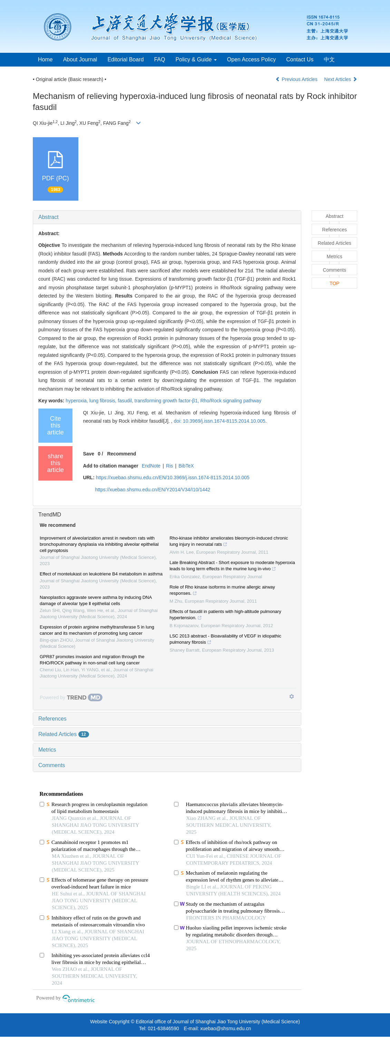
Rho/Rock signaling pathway (230, 400)
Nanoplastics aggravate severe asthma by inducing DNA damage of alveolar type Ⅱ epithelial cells (96, 600)
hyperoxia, (77, 400)
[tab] (167, 217)
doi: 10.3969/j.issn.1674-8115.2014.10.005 (219, 421)
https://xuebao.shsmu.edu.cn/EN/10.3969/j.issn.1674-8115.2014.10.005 (173, 477)
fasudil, (126, 400)
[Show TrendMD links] (291, 696)
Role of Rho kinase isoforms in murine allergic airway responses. (222, 590)
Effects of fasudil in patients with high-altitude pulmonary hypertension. (225, 615)
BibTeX (186, 466)
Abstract (48, 217)
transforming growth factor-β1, (168, 400)
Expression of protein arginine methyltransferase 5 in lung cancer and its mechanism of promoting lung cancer (97, 630)
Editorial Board (125, 59)
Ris (169, 466)
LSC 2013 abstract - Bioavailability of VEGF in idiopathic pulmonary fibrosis (225, 639)
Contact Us (299, 59)
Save (88, 453)
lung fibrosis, (103, 400)
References (52, 719)
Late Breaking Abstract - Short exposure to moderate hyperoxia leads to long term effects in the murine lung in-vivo (232, 566)
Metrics (47, 750)
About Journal (80, 59)
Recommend (121, 453)
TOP (335, 283)
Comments (51, 765)
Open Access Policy (251, 59)
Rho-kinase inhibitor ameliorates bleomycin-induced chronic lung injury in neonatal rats (228, 542)
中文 (329, 59)
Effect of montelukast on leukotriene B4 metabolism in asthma (101, 573)
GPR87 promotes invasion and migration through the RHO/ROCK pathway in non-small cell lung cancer (92, 659)
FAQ (159, 59)
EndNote (151, 466)
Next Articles (340, 79)
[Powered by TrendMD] (71, 697)
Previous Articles (297, 79)
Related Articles (63, 734)
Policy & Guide (195, 59)
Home (45, 59)
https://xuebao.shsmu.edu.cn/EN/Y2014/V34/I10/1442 (152, 489)
